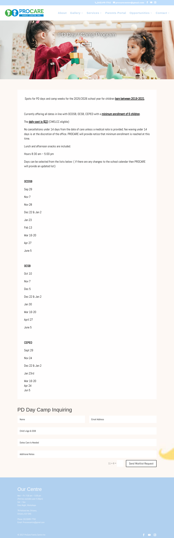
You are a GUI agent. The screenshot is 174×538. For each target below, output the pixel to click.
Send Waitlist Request (141, 463)
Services (93, 13)
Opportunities (140, 13)
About (62, 13)
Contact (161, 13)
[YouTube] (151, 2)
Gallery (75, 13)
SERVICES (86, 44)
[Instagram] (155, 2)
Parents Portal (115, 13)
